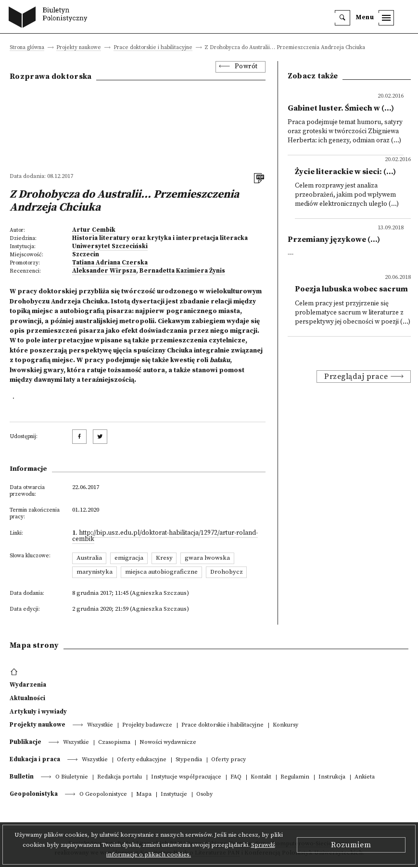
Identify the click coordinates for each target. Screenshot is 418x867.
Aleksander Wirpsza (104, 271)
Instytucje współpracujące (186, 777)
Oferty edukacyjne (141, 760)
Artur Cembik (93, 230)
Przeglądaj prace (356, 376)
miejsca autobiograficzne (161, 572)
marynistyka (94, 572)
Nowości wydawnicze (167, 742)
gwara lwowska (207, 558)
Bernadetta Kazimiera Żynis (182, 271)
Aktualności (27, 698)
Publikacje (25, 742)
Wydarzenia (28, 685)
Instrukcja (331, 777)
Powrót (246, 67)
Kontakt (261, 777)
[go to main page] (50, 18)
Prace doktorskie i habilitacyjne (153, 48)
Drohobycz (226, 572)
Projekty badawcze (147, 725)
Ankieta (365, 777)
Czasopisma (114, 742)
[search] (342, 17)
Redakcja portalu (119, 777)
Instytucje (174, 794)
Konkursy (285, 725)
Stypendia (189, 760)
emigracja (128, 558)
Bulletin (22, 776)
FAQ (235, 777)
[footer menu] (15, 672)
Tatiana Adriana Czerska (110, 262)
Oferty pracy (228, 760)
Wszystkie (100, 725)
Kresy (164, 558)
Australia (89, 558)
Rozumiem (351, 845)
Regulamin (294, 777)
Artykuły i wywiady (38, 712)
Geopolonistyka (34, 794)
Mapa (144, 794)
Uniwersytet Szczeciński (110, 246)
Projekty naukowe (78, 48)
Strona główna (27, 48)
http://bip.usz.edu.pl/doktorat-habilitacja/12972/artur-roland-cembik (165, 536)
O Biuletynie (71, 777)
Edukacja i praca (35, 759)
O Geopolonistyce (103, 794)
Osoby (204, 794)
